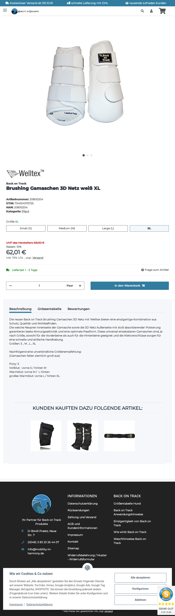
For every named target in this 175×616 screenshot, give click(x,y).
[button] (142, 11)
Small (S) (32, 228)
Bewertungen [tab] (79, 309)
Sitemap (73, 548)
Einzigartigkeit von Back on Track (132, 523)
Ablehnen (140, 599)
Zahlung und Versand (82, 517)
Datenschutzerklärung (39, 604)
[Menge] (39, 286)
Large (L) (114, 228)
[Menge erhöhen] (80, 286)
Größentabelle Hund (127, 503)
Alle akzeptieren (140, 577)
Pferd (25, 211)
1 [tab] (84, 155)
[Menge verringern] (10, 286)
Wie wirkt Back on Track (130, 532)
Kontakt (73, 541)
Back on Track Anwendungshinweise (128, 512)
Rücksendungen (78, 510)
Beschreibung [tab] (20, 309)
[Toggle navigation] (5, 8)
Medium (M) (73, 228)
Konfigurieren (140, 588)
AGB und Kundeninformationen (82, 526)
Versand (37, 257)
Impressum (16, 604)
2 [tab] (87, 155)
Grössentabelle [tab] (49, 309)
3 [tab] (91, 155)
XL (150, 228)
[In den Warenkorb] (9, 20)
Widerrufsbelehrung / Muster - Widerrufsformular (87, 557)
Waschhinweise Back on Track (130, 541)
